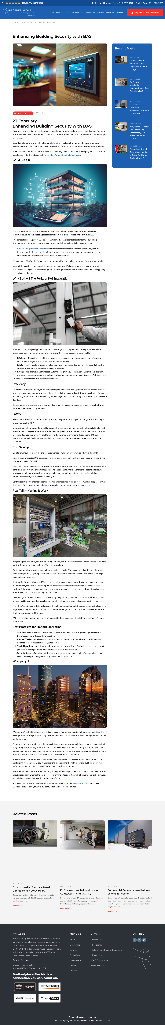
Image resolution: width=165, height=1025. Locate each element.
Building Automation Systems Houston (64, 155)
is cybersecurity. (53, 582)
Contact (119, 13)
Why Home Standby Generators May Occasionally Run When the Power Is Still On (139, 133)
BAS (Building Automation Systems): (33, 248)
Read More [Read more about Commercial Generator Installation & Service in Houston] (112, 911)
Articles (100, 13)
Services (66, 13)
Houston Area (78, 13)
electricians (78, 783)
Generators (55, 13)
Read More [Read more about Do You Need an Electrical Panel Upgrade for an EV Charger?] (17, 905)
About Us (110, 13)
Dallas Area (90, 13)
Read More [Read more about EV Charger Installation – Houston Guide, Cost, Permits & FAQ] (64, 908)
